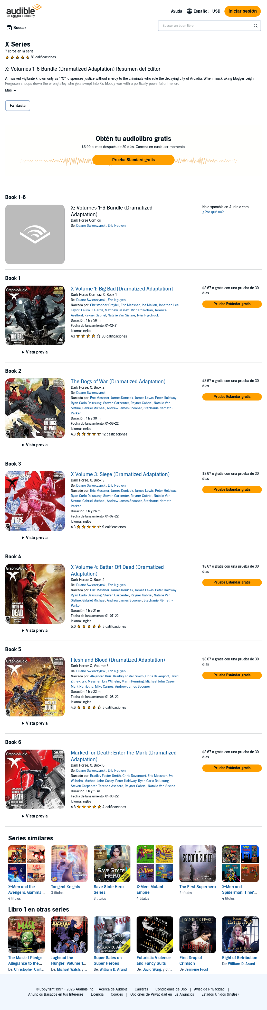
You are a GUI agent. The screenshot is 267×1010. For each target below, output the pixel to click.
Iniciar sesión (242, 11)
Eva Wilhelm (111, 681)
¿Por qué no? (213, 212)
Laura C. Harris (92, 310)
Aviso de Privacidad (209, 989)
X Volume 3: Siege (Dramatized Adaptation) (120, 474)
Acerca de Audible (113, 989)
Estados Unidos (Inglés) (220, 994)
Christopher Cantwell (31, 969)
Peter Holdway (165, 398)
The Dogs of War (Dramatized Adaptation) (118, 382)
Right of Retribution (239, 957)
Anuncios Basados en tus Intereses (55, 994)
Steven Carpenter (116, 403)
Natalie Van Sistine (121, 315)
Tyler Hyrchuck (148, 315)
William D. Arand (113, 969)
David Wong (151, 969)
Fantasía (18, 105)
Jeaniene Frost (196, 969)
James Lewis (144, 398)
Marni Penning (133, 681)
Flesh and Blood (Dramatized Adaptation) (118, 660)
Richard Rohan (142, 310)
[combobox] (209, 26)
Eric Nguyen (117, 226)
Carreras (141, 989)
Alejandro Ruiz (100, 676)
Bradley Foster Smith (128, 676)
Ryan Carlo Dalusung (86, 403)
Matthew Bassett (117, 310)
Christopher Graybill (104, 305)
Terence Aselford (110, 786)
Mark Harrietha (82, 687)
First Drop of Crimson (190, 960)
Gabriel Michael (93, 408)
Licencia (97, 994)
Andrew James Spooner (124, 408)
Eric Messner (130, 305)
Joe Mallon (149, 305)
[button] (11, 90)
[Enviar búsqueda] (256, 26)
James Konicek (122, 398)
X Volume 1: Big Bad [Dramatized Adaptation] (122, 289)
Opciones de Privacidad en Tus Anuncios (162, 994)
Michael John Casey (160, 681)
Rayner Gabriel (95, 315)
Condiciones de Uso (171, 989)
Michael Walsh (68, 969)
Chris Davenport (157, 676)
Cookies (117, 994)
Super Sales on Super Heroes (108, 960)
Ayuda (176, 11)
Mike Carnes (104, 687)
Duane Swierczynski (91, 226)
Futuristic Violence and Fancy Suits (154, 960)
